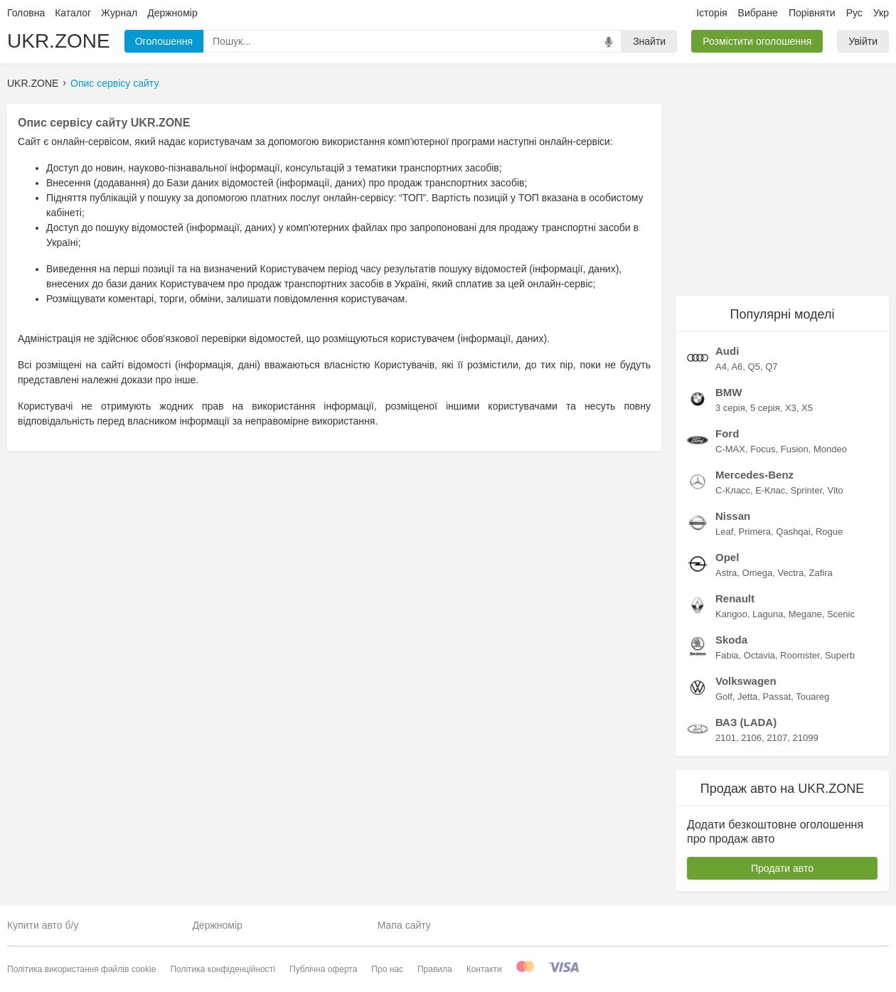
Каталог (73, 12)
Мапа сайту (404, 925)
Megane (805, 614)
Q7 (771, 366)
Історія (711, 12)
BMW (728, 392)
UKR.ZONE (58, 41)
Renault (734, 598)
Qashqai (793, 531)
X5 (807, 407)
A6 (736, 366)
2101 (725, 737)
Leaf (724, 531)
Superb (840, 655)
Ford (727, 433)
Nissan (732, 516)
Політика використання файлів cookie (81, 969)
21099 (805, 737)
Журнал (119, 12)
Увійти (863, 41)
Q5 (754, 366)
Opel (727, 557)
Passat (777, 696)
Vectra (790, 572)
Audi (727, 351)
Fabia (727, 655)
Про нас (387, 969)
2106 (751, 737)
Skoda (731, 640)
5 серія (765, 407)
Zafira (821, 572)
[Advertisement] (782, 193)
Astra (726, 572)
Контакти (484, 969)
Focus (762, 449)
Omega (757, 572)
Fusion (795, 449)
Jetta (747, 696)
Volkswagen (746, 681)
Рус (854, 12)
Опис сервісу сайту (114, 83)
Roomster (800, 655)
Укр (881, 12)
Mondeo (830, 449)
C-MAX (730, 449)
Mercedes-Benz (754, 475)
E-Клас (770, 490)
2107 (777, 737)
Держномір (172, 12)
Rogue (829, 531)
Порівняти (812, 12)
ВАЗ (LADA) (746, 722)
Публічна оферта (323, 969)
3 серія (730, 407)
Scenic (841, 614)
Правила (434, 969)
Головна (26, 12)
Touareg (812, 696)
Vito (835, 490)
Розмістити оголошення (757, 41)
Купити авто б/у (42, 925)
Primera (755, 531)
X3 (790, 407)
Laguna (767, 614)
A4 (721, 366)
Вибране (758, 12)
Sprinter (806, 490)
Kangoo (731, 614)
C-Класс (732, 490)
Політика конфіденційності (222, 969)
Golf (723, 696)
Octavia (759, 655)
